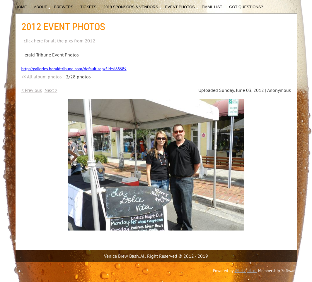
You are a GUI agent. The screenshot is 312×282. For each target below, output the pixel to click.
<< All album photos (41, 77)
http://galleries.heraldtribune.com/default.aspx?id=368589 (74, 68)
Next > (51, 90)
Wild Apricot (246, 270)
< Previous (31, 90)
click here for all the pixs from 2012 (59, 41)
